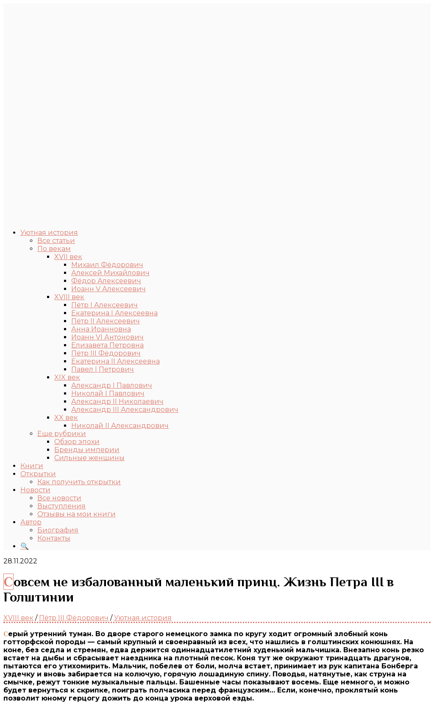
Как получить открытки (79, 482)
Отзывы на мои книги (76, 514)
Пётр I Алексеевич (104, 305)
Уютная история (49, 233)
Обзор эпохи (77, 442)
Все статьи (56, 241)
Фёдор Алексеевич (106, 281)
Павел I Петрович (102, 369)
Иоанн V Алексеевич (108, 289)
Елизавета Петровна (107, 345)
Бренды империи (87, 450)
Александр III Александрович (124, 410)
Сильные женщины (89, 458)
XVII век (68, 257)
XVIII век (69, 297)
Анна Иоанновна (101, 329)
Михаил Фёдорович (107, 265)
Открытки (38, 474)
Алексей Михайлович (110, 273)
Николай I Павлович (108, 393)
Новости (35, 490)
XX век (66, 418)
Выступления (61, 506)
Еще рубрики (61, 434)
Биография (57, 530)
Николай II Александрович (120, 426)
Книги (31, 466)
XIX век (67, 377)
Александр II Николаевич (117, 401)
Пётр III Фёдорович (106, 353)
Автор (31, 522)
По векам (54, 249)
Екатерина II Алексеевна (115, 361)
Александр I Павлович (111, 385)
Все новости (59, 498)
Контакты (53, 538)
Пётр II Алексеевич (105, 321)
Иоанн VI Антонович (107, 337)
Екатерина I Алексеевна (114, 313)
